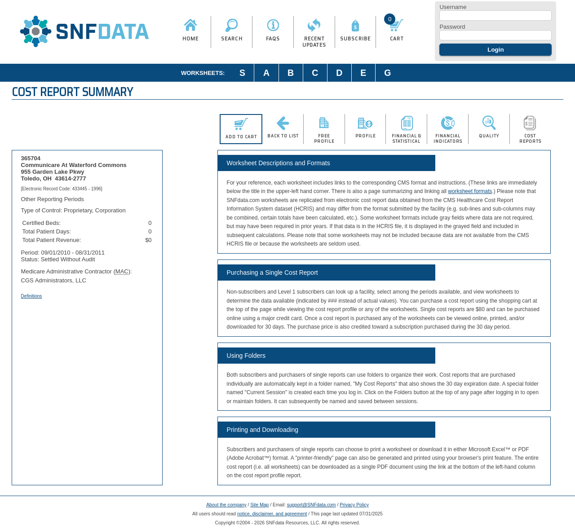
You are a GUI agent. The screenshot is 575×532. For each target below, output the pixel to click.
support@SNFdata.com (311, 504)
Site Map (259, 504)
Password (452, 26)
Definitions (31, 296)
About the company (226, 504)
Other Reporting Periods (52, 199)
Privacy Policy (354, 504)
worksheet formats (470, 191)
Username (452, 7)
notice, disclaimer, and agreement (272, 513)
